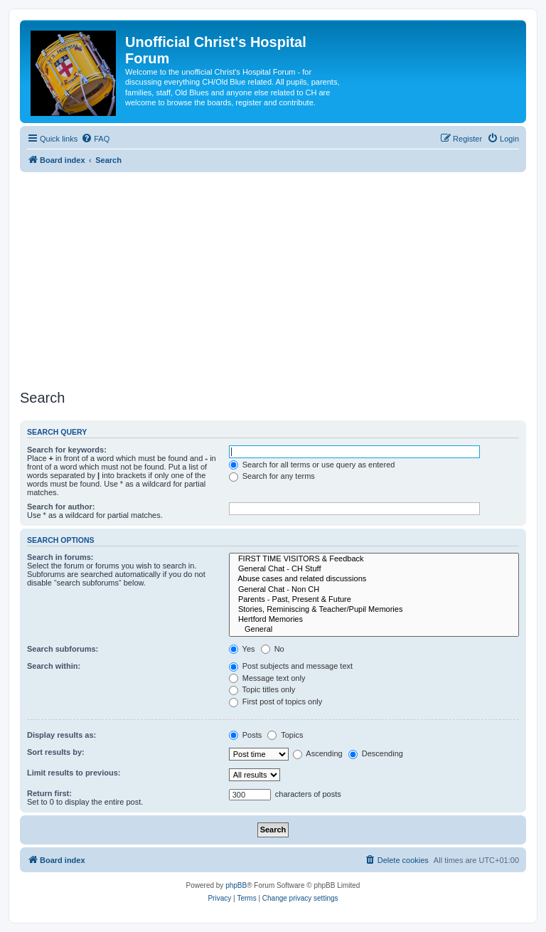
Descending (375, 753)
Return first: (49, 793)
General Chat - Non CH (374, 590)
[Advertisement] (273, 278)
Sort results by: (56, 752)
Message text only (267, 678)
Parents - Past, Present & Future (374, 600)
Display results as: (61, 735)
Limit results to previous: (73, 772)
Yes (242, 649)
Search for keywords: (67, 449)
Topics (285, 735)
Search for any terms (272, 476)
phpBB (236, 885)
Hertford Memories (374, 620)
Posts (245, 735)
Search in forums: (60, 557)
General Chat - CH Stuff (374, 569)
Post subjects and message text (291, 666)
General (374, 630)
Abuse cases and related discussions (374, 579)
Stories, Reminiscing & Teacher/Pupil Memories (374, 610)
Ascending (318, 753)
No (272, 649)
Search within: (53, 666)
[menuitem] (95, 138)
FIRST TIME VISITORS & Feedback (374, 559)
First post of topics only (276, 701)
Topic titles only (262, 689)
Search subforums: (62, 649)
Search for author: (61, 506)
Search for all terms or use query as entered (312, 464)
